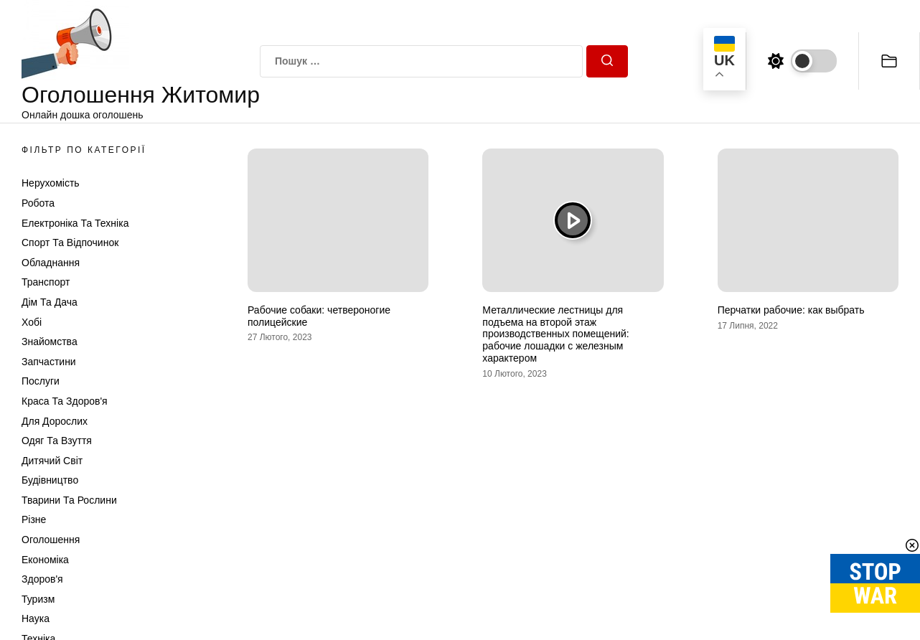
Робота (38, 203)
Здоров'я (42, 579)
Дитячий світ (52, 460)
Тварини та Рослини (69, 500)
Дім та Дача (50, 302)
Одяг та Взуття (57, 440)
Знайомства (50, 341)
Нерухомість (51, 183)
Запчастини (49, 361)
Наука (36, 618)
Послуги (41, 381)
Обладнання (51, 262)
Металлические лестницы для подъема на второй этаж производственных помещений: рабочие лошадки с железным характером (555, 334)
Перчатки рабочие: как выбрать (791, 310)
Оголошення (51, 539)
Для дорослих (55, 421)
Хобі (32, 322)
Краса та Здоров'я (65, 401)
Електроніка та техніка (75, 223)
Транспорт (46, 282)
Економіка (45, 559)
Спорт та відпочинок (70, 242)
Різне (34, 519)
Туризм (38, 599)
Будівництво (50, 480)
